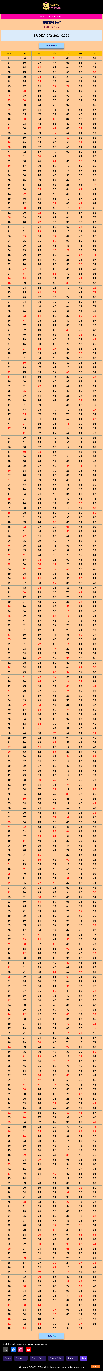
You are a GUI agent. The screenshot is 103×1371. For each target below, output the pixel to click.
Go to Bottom (51, 45)
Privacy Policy (38, 1358)
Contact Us (21, 1358)
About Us (72, 1358)
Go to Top (51, 1336)
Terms (8, 1358)
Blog (84, 1358)
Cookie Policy (56, 1358)
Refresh (96, 1367)
